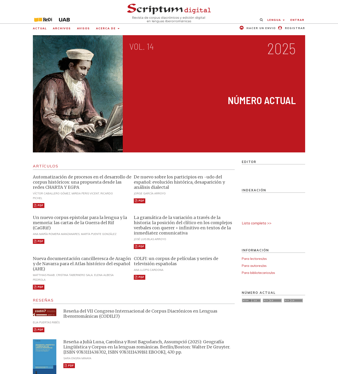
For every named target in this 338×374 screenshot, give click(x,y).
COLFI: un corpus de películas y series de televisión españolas (176, 261)
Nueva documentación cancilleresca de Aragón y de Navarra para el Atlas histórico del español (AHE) (82, 264)
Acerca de (106, 28)
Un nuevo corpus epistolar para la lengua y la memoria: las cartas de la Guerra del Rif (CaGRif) (80, 222)
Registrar (294, 28)
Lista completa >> (256, 223)
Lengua (274, 20)
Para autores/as (254, 266)
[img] (169, 11)
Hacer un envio (260, 28)
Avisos (83, 28)
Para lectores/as (254, 259)
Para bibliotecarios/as (258, 273)
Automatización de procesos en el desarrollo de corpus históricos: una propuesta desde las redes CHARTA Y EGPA (82, 182)
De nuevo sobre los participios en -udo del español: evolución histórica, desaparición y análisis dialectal (179, 182)
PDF (40, 205)
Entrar (297, 20)
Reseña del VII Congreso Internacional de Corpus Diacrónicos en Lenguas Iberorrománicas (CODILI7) (140, 313)
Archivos (62, 28)
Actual (40, 28)
